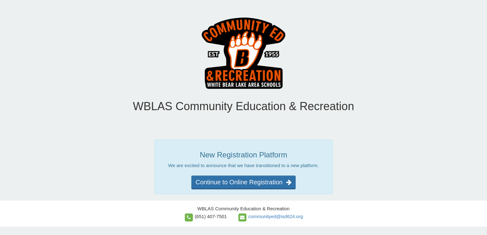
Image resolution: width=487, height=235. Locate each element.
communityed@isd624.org (275, 216)
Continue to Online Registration (243, 182)
